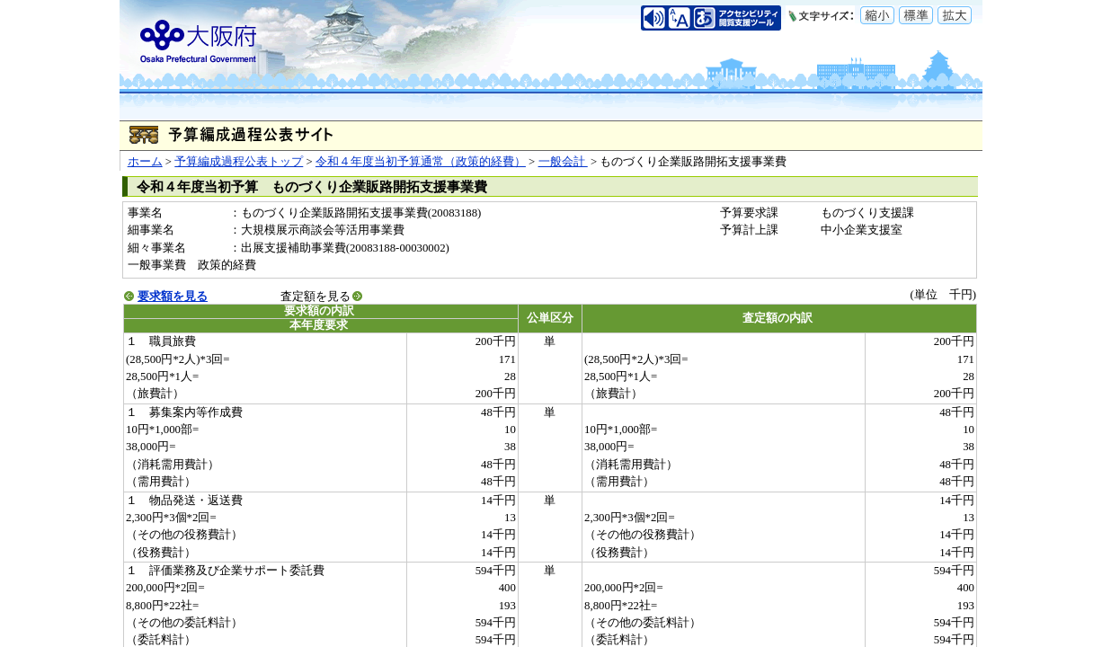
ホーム (145, 161)
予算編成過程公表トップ (238, 161)
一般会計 (563, 161)
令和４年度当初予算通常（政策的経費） (420, 161)
